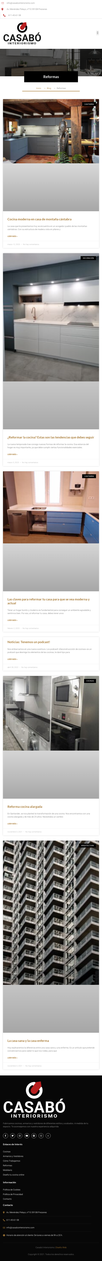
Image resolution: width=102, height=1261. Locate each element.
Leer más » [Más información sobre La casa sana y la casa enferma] (12, 1057)
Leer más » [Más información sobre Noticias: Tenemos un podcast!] (12, 659)
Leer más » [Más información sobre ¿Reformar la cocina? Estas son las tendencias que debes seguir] (12, 454)
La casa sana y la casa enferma (28, 1040)
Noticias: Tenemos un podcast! (28, 642)
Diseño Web (61, 1247)
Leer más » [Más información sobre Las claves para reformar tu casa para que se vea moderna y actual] (12, 620)
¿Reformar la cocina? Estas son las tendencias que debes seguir (50, 437)
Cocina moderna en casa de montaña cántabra (39, 219)
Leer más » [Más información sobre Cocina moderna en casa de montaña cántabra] (12, 236)
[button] (97, 32)
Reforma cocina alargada (24, 806)
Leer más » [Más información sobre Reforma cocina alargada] (12, 823)
